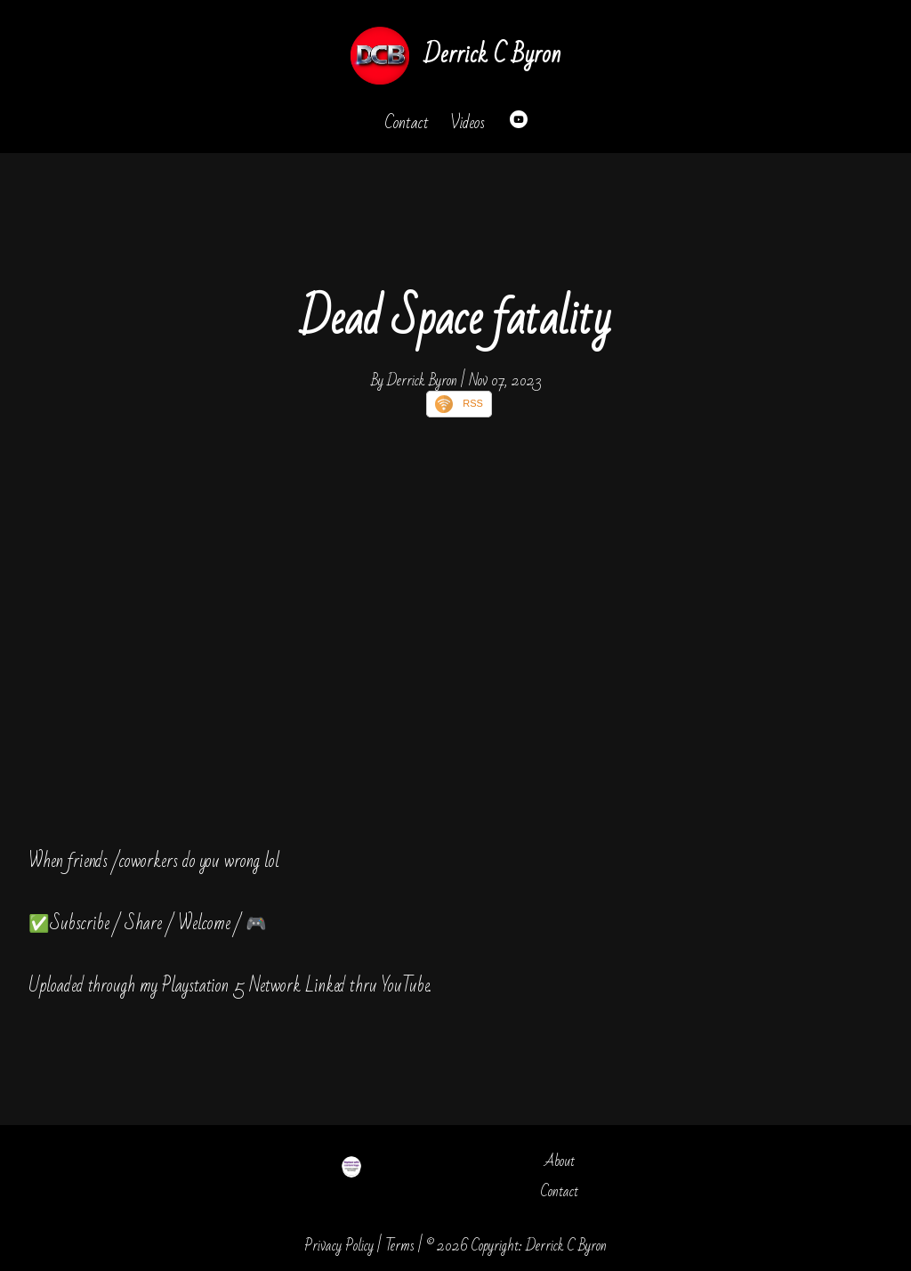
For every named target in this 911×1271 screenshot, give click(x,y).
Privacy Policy (339, 1245)
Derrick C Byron (491, 54)
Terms (400, 1245)
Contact (406, 123)
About (559, 1161)
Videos (467, 123)
